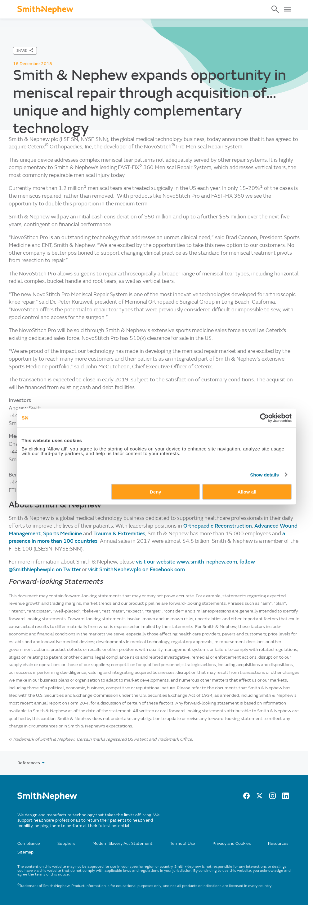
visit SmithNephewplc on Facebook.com (136, 569)
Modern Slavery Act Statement (122, 843)
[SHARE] (25, 51)
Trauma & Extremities (119, 533)
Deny (155, 491)
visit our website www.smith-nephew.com (186, 562)
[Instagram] (272, 797)
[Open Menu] (287, 9)
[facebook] (246, 797)
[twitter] (259, 797)
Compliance (28, 843)
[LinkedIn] (285, 797)
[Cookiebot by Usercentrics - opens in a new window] (264, 417)
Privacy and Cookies (231, 843)
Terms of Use (182, 843)
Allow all (247, 491)
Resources (278, 843)
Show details (264, 474)
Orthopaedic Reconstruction (217, 526)
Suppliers (66, 843)
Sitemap (25, 852)
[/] (47, 799)
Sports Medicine (62, 533)
